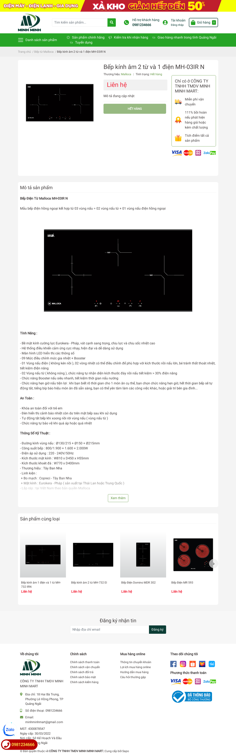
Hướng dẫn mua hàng (134, 672)
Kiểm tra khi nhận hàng (131, 37)
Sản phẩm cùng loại (40, 518)
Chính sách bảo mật (83, 677)
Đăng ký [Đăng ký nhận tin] (157, 629)
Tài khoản (178, 20)
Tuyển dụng (83, 42)
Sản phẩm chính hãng (88, 37)
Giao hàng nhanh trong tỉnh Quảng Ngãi (187, 37)
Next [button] (213, 563)
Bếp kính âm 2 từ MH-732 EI (89, 582)
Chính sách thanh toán (85, 662)
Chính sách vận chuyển (85, 667)
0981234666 (141, 25)
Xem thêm (118, 498)
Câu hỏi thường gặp (133, 677)
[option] (43, 563)
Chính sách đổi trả (81, 672)
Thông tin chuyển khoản (135, 662)
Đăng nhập (177, 24)
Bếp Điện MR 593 (182, 582)
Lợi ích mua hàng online (135, 667)
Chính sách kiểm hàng (84, 682)
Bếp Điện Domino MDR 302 (138, 582)
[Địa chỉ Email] (118, 629)
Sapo (125, 751)
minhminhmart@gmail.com (44, 722)
